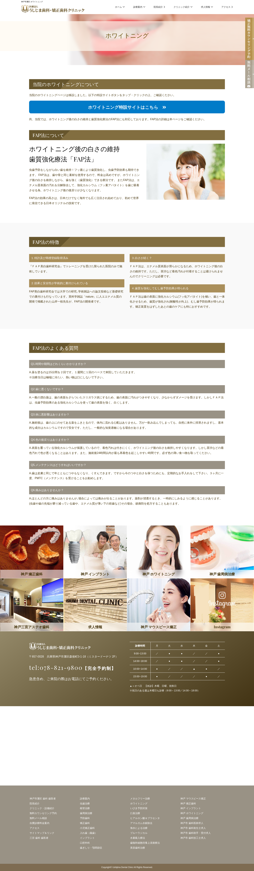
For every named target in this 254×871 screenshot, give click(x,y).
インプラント (87, 837)
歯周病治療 (86, 813)
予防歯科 (85, 818)
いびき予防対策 (138, 808)
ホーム (120, 7)
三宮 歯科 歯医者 (39, 837)
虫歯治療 (85, 803)
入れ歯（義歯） (88, 833)
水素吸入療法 (137, 837)
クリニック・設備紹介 (42, 808)
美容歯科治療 (137, 847)
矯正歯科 (85, 823)
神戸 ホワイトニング (191, 813)
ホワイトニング (138, 803)
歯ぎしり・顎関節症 (91, 847)
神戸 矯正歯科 (188, 803)
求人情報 (207, 7)
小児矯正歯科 (87, 828)
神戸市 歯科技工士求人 (193, 837)
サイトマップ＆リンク (42, 833)
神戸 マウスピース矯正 (193, 798)
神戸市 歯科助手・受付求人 (195, 833)
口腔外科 (85, 842)
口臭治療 (135, 813)
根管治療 (85, 808)
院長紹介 (159, 7)
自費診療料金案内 (39, 823)
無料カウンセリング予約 (43, 813)
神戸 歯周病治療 (189, 818)
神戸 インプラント (190, 808)
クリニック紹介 (183, 7)
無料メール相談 (38, 818)
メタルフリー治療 (140, 798)
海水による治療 (138, 828)
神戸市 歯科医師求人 (191, 823)
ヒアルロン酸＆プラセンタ (145, 818)
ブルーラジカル (138, 833)
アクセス (227, 7)
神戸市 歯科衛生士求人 (193, 828)
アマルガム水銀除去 (141, 823)
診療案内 (139, 7)
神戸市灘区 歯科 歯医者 (43, 798)
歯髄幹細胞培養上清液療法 (145, 842)
